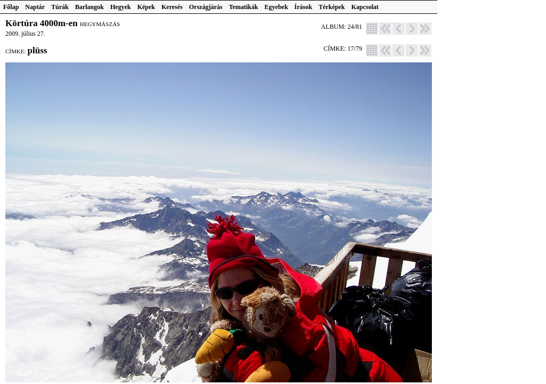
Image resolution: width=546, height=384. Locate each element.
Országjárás (206, 7)
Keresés (172, 7)
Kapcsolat (365, 7)
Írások (303, 7)
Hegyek (120, 7)
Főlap (11, 7)
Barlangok (89, 7)
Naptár (35, 7)
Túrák (60, 7)
